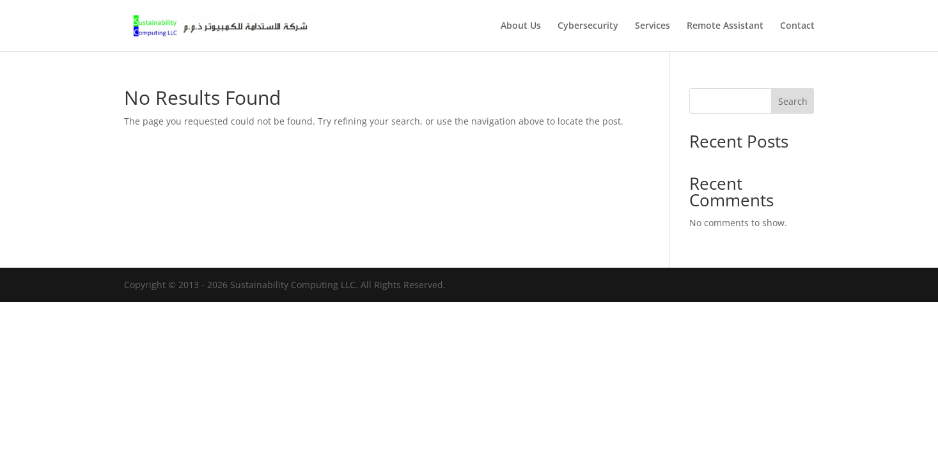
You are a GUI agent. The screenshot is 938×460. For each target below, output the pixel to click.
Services (652, 26)
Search (793, 101)
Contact (797, 26)
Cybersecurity (588, 26)
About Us (521, 26)
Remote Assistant (725, 26)
